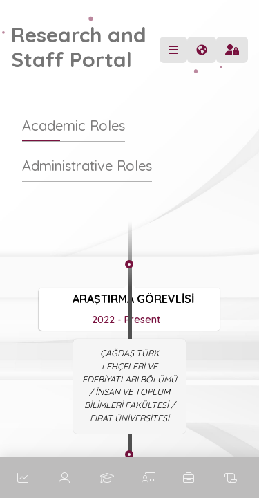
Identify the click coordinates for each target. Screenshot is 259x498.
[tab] (73, 132)
